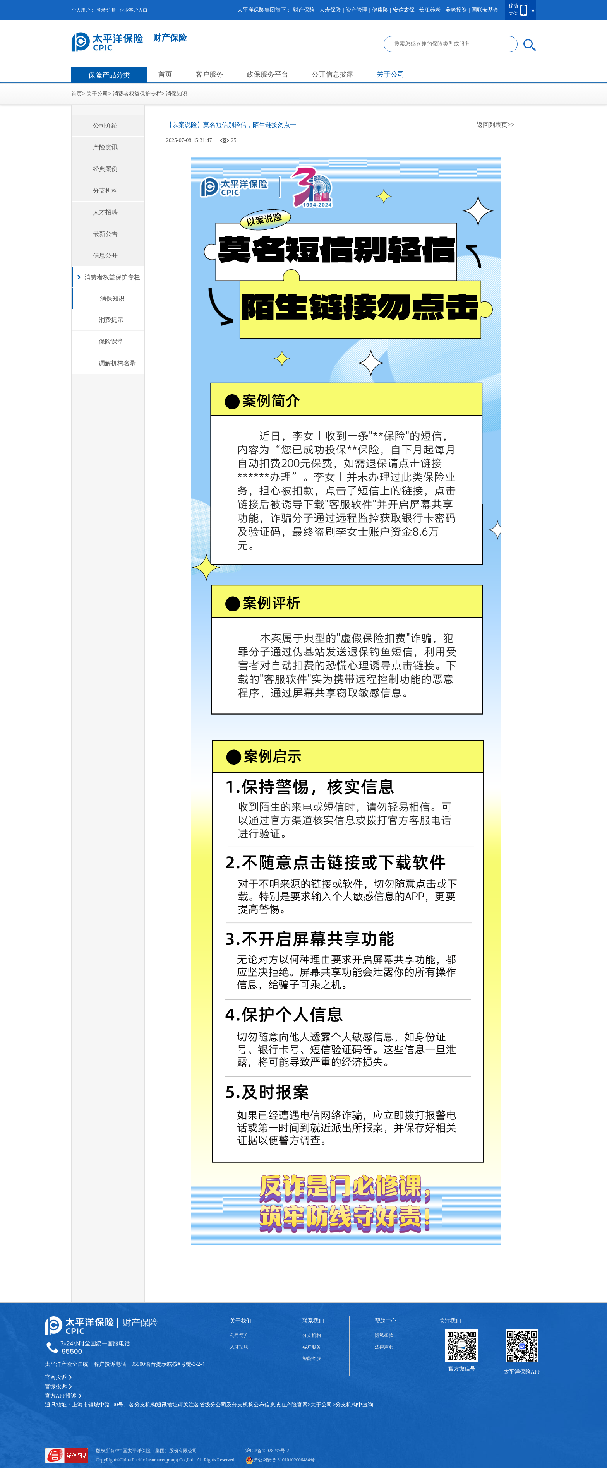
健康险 (380, 10)
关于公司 (391, 74)
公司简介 (239, 1335)
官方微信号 (461, 1369)
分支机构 (105, 190)
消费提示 (111, 320)
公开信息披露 (332, 74)
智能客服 (311, 1358)
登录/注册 (106, 10)
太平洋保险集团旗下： (264, 10)
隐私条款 (384, 1335)
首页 (165, 74)
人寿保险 (330, 10)
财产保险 (304, 10)
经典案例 (105, 169)
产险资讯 (105, 147)
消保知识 (176, 94)
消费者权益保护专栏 (137, 94)
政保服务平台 (267, 74)
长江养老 (430, 10)
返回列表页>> (495, 124)
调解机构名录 (117, 363)
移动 (513, 6)
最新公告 (105, 234)
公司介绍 (105, 125)
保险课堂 (111, 341)
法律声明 (384, 1347)
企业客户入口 (133, 10)
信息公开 (105, 255)
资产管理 (356, 10)
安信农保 (404, 10)
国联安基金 (485, 10)
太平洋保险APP (522, 1372)
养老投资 (456, 10)
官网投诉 (58, 1377)
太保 (513, 13)
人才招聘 (105, 212)
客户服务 (209, 74)
